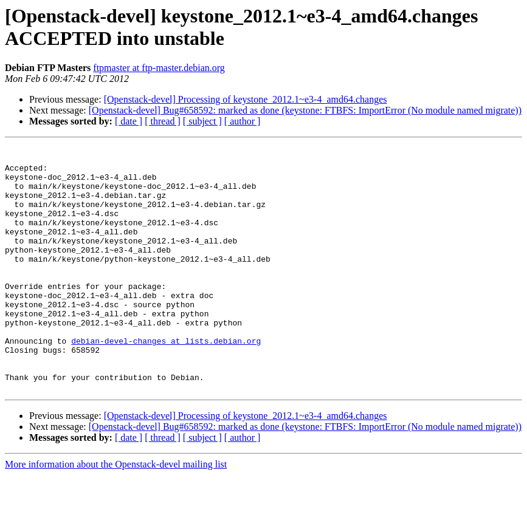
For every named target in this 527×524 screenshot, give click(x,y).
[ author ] (242, 121)
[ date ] (128, 121)
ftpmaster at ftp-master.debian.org (159, 68)
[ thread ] (163, 121)
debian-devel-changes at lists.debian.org (166, 380)
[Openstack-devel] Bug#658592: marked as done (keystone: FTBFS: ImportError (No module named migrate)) (305, 110)
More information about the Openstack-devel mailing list (116, 513)
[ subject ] (202, 121)
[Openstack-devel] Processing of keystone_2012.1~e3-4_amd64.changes (245, 99)
